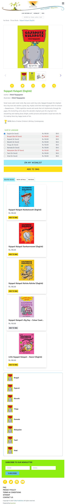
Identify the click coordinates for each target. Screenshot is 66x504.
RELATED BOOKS (9, 179)
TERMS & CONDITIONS (12, 492)
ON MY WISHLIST (33, 162)
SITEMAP (6, 495)
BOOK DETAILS (21, 179)
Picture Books (14, 20)
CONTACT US (8, 497)
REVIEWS (31, 179)
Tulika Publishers (19, 501)
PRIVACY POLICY (9, 490)
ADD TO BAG (33, 169)
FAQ (4, 487)
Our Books (6, 20)
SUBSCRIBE (12, 473)
